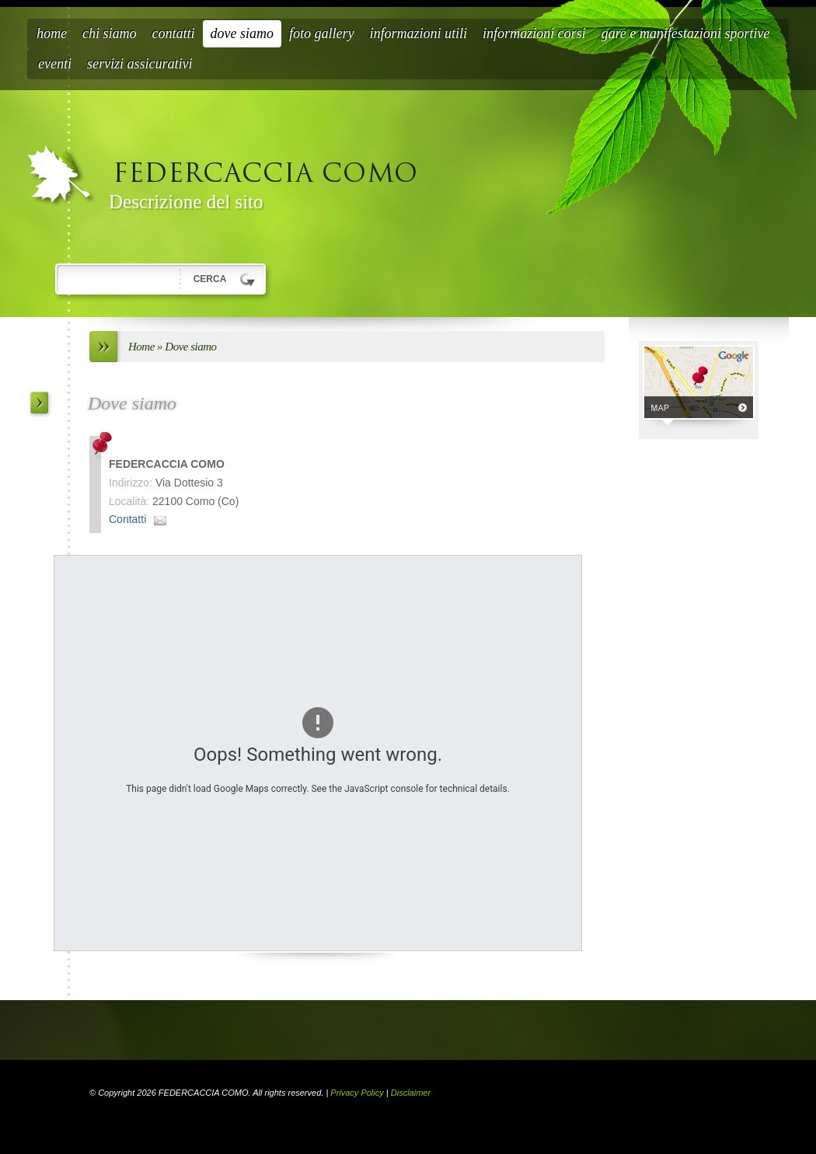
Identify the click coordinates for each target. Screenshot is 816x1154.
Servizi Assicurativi (140, 63)
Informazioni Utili (418, 33)
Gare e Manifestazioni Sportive (686, 33)
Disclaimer (411, 1092)
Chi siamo (109, 33)
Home (52, 33)
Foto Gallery (321, 33)
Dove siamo (242, 33)
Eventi (54, 63)
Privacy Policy (356, 1092)
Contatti (173, 33)
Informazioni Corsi (534, 33)
